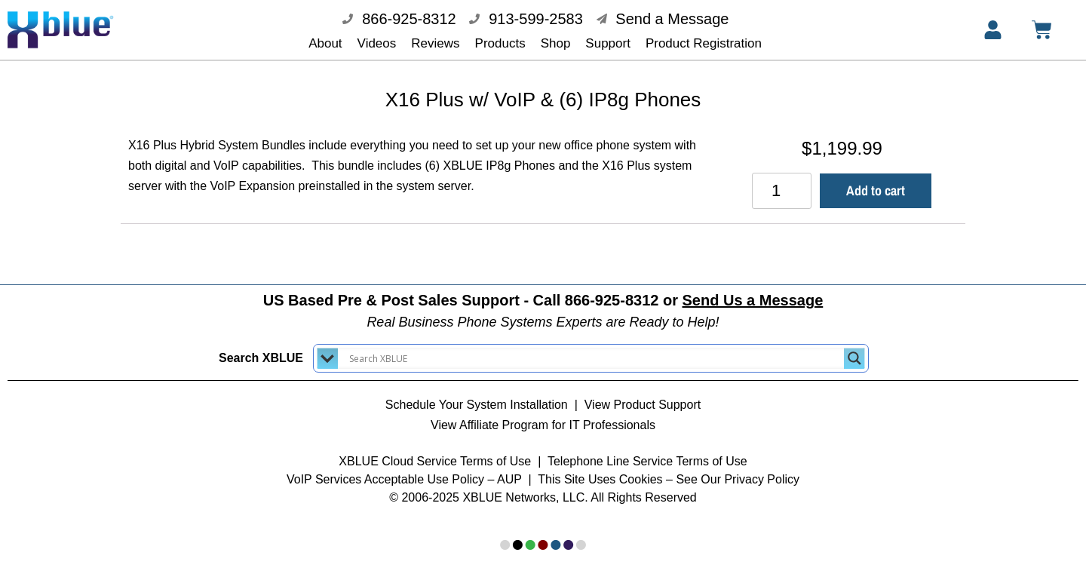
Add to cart (875, 179)
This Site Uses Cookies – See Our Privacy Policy (668, 468)
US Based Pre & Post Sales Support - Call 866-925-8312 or (543, 289)
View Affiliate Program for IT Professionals (543, 414)
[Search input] (594, 347)
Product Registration (704, 43)
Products (500, 43)
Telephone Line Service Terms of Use (647, 450)
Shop (556, 43)
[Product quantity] (782, 180)
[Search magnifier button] (854, 347)
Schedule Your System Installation (476, 394)
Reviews (435, 43)
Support (607, 43)
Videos (377, 43)
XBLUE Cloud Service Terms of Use (435, 450)
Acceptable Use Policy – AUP (444, 468)
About (325, 43)
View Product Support (642, 394)
